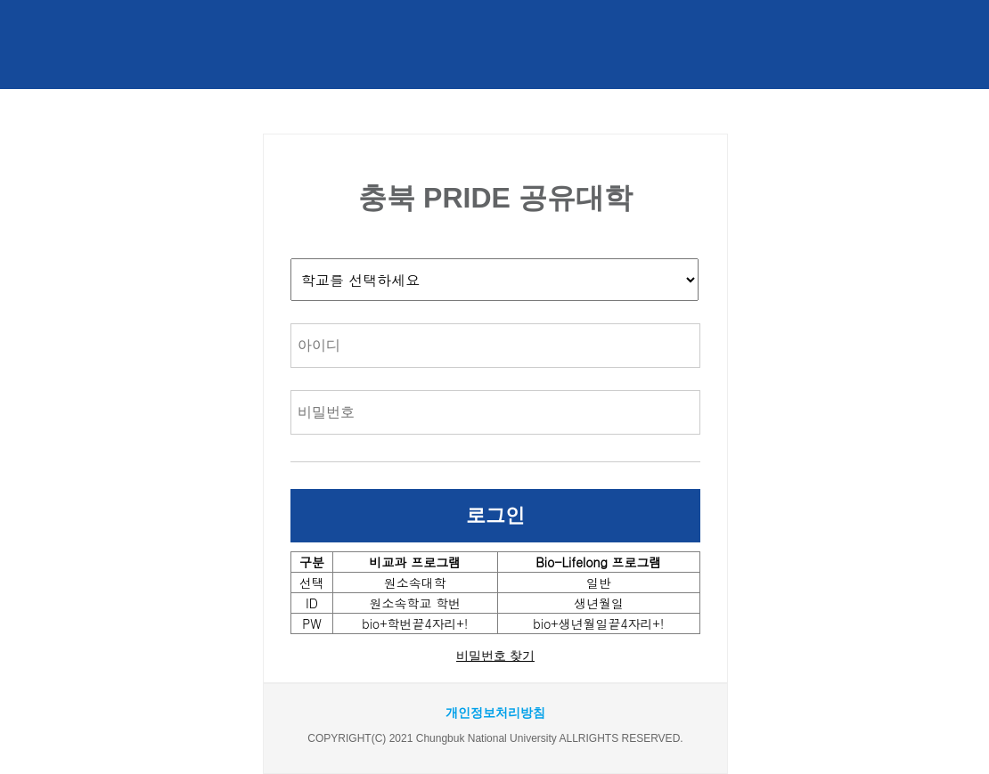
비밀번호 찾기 (495, 655)
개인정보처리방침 (495, 712)
